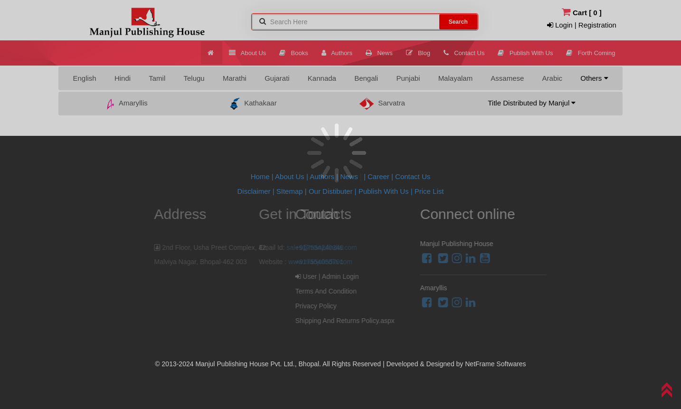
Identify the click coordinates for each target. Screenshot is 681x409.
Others (594, 78)
